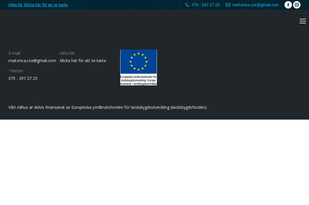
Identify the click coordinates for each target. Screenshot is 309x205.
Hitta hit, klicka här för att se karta (38, 5)
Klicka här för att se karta (83, 60)
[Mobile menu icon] (302, 21)
